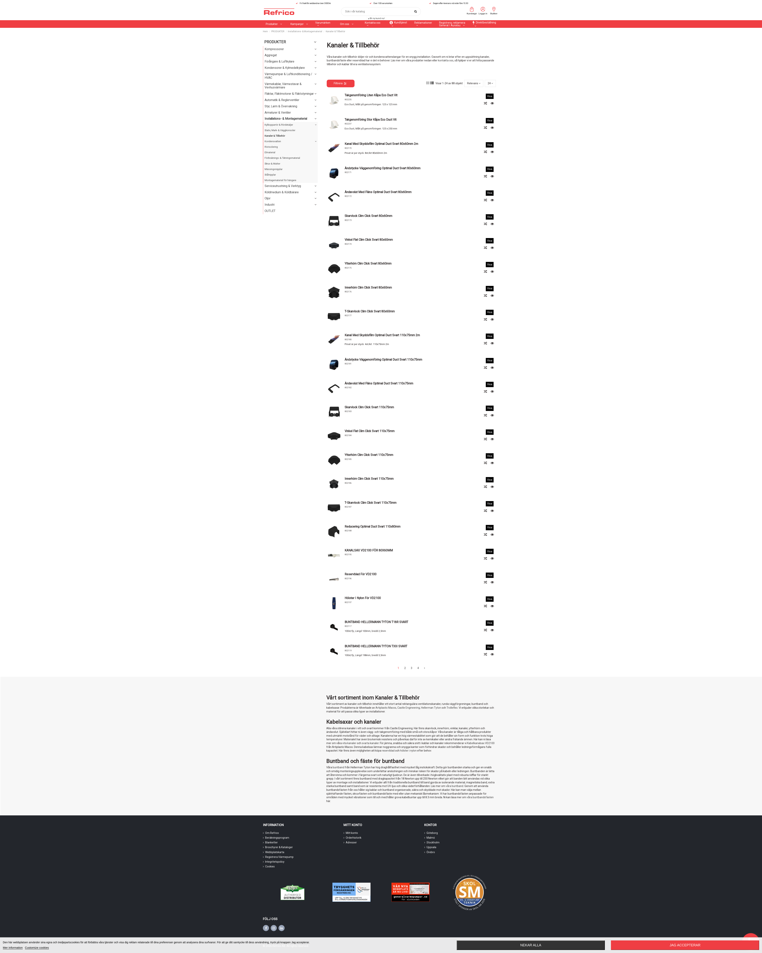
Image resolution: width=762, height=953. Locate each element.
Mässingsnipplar (274, 169)
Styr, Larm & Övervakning (281, 106)
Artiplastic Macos (385, 707)
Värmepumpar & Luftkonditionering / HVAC (288, 75)
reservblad (388, 750)
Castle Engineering (408, 707)
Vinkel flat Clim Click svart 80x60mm (369, 239)
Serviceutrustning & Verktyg (283, 186)
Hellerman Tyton (431, 707)
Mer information (13, 947)
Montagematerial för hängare (280, 180)
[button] (299, 24)
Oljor (268, 198)
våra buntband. (455, 786)
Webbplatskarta (274, 852)
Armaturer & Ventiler (278, 112)
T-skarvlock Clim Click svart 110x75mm (370, 503)
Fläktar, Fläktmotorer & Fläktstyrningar (289, 93)
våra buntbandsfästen (480, 797)
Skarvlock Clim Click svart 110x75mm (369, 407)
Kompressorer (274, 49)
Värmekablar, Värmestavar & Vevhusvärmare (283, 85)
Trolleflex (452, 707)
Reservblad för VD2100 (360, 574)
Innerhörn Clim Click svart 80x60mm (368, 287)
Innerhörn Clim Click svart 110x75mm (369, 479)
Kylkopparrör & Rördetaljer (279, 124)
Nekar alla (530, 945)
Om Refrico (272, 832)
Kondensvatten (273, 141)
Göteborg (432, 832)
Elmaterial (270, 152)
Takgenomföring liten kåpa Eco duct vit (371, 95)
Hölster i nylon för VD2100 (363, 598)
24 (490, 83)
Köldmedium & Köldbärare (282, 192)
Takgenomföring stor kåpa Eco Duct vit (370, 119)
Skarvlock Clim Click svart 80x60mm (368, 216)
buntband (338, 767)
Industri (270, 204)
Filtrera (340, 83)
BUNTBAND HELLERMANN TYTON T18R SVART (376, 622)
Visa (489, 96)
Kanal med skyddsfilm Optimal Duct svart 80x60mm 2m (381, 144)
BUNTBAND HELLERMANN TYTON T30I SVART (376, 646)
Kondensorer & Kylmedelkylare (285, 68)
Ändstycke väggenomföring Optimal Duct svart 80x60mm (382, 168)
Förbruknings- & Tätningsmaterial (282, 157)
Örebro (431, 852)
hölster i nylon (408, 750)
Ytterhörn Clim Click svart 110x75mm (369, 455)
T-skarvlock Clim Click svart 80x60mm (370, 311)
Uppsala (431, 847)
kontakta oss (445, 60)
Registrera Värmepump (279, 856)
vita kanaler (349, 743)
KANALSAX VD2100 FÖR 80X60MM (369, 550)
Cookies (270, 866)
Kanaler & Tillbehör (275, 135)
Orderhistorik (353, 837)
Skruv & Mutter (272, 163)
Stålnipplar (270, 174)
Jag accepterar (685, 945)
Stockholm (433, 842)
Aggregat (271, 55)
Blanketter (271, 842)
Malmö (431, 837)
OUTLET (270, 211)
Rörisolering (271, 146)
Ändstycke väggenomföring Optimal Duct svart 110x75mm (383, 359)
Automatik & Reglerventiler (282, 100)
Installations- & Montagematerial (286, 118)
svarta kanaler (370, 743)
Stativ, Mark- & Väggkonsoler (280, 130)
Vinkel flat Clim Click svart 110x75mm (370, 431)
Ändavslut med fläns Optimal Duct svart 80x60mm (378, 192)
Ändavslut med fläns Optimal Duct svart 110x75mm (379, 383)
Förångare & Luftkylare (279, 61)
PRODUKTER (275, 42)
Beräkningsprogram (277, 837)
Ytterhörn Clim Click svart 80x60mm (368, 263)
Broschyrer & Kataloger (279, 847)
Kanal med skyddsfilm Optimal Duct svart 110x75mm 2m (382, 335)
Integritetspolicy (274, 861)
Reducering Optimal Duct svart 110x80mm (372, 526)
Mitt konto (352, 832)
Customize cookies (37, 947)
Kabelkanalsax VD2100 (481, 743)
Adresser (351, 842)
